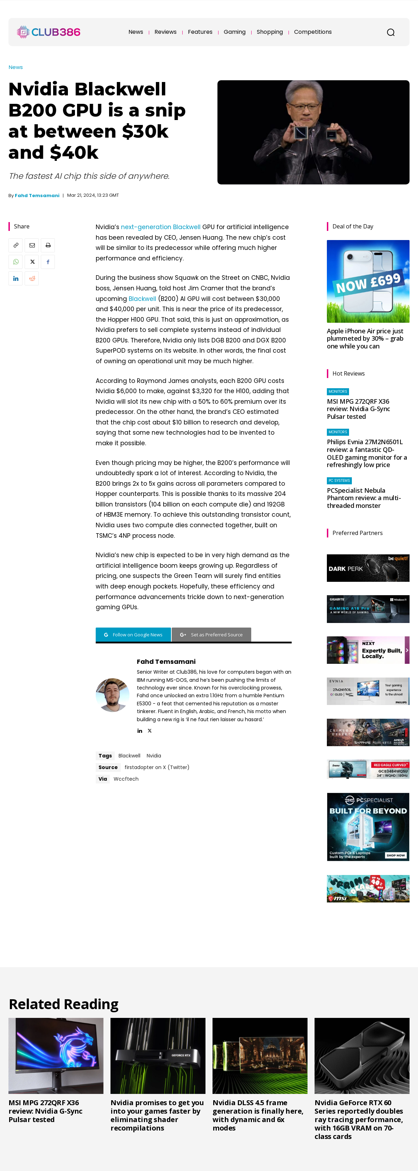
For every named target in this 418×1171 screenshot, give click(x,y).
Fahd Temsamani (37, 195)
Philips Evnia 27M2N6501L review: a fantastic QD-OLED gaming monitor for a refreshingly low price (367, 453)
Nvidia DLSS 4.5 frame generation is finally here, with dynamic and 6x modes (258, 1115)
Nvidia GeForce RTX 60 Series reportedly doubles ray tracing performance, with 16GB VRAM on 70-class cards (359, 1119)
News (15, 67)
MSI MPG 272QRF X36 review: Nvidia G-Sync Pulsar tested (358, 409)
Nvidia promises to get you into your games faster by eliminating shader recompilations (157, 1115)
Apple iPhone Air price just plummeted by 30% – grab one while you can (365, 338)
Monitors (338, 391)
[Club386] (48, 32)
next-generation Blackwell (161, 227)
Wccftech (126, 778)
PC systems (339, 480)
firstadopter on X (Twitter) (157, 767)
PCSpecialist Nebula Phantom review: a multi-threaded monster (364, 498)
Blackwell (142, 299)
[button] (390, 32)
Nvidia (154, 755)
